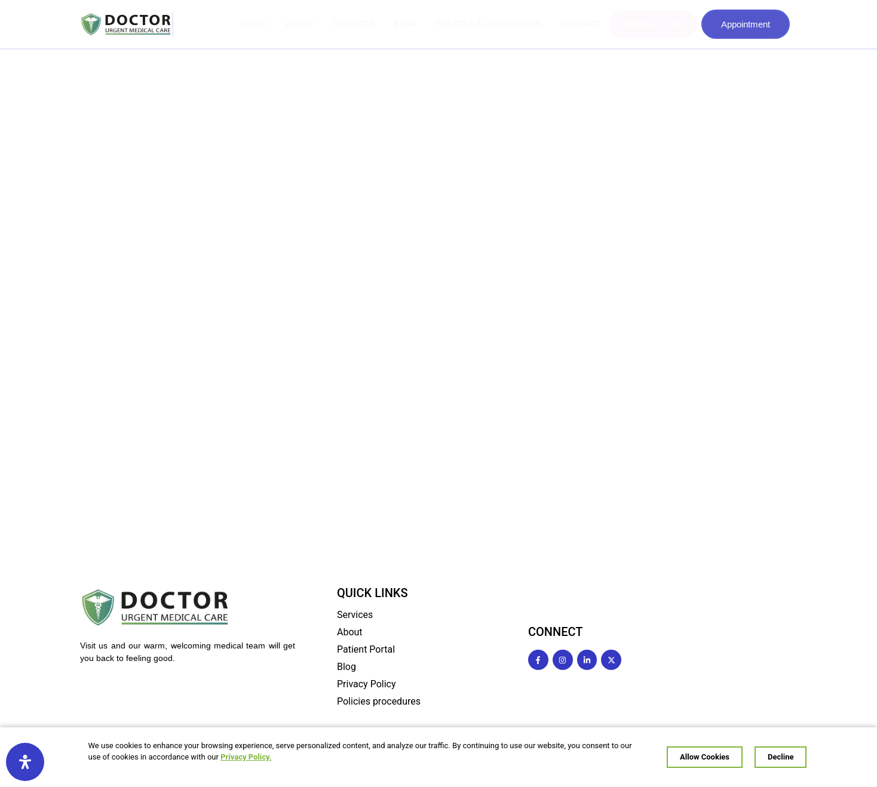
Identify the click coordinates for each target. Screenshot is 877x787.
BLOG (409, 24)
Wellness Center (653, 24)
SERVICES (359, 24)
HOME (262, 24)
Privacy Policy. (265, 758)
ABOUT (307, 24)
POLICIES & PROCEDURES (490, 24)
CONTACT (581, 24)
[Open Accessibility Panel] (25, 762)
